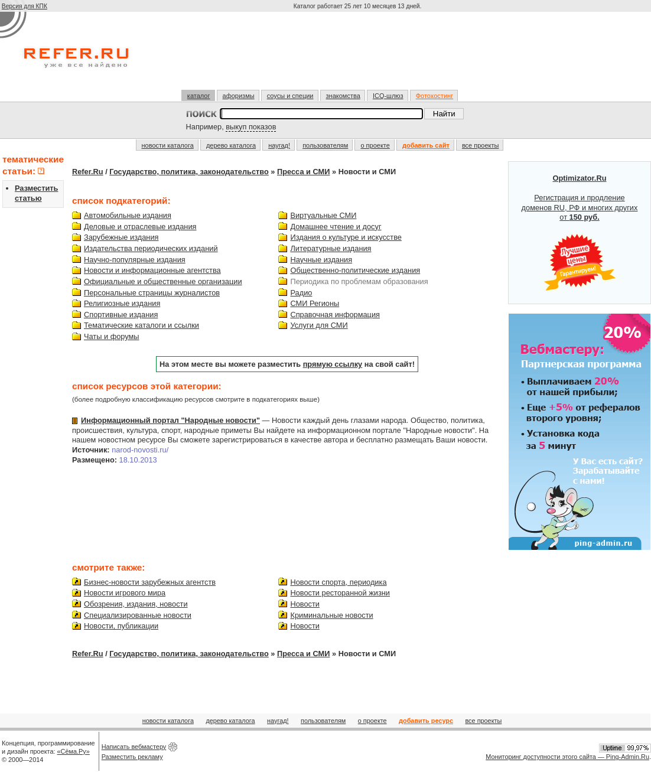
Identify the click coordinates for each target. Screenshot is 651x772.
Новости (305, 604)
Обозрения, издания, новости (136, 604)
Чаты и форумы (111, 336)
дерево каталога (231, 145)
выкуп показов (251, 126)
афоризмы (239, 95)
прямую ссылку (333, 364)
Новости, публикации (121, 625)
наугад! (279, 145)
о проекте (374, 145)
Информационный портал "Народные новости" (170, 420)
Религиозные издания (122, 303)
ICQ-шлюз (388, 95)
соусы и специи (290, 95)
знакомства (343, 95)
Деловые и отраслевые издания (140, 226)
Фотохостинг (434, 95)
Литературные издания (330, 248)
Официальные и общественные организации (163, 281)
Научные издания (321, 259)
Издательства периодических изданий (151, 248)
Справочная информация (335, 314)
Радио (301, 292)
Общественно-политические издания (355, 270)
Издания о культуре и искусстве (345, 237)
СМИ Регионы (314, 303)
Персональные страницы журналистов (152, 292)
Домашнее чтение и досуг (335, 226)
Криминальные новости (331, 615)
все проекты (480, 145)
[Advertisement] (359, 55)
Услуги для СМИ (318, 325)
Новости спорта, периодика (338, 582)
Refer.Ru (87, 171)
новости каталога (168, 145)
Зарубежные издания (121, 237)
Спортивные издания (121, 314)
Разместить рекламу (132, 756)
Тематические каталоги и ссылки (141, 325)
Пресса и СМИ (303, 171)
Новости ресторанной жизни (340, 592)
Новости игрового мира (124, 592)
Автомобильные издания (127, 215)
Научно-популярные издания (134, 259)
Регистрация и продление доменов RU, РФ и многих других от (580, 233)
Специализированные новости (137, 615)
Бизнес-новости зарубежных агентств (150, 582)
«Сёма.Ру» (73, 751)
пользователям (325, 145)
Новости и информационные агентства (152, 270)
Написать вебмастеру (134, 746)
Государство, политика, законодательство (189, 171)
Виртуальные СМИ (323, 215)
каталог (198, 95)
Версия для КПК (24, 6)
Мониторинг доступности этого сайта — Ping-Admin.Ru (567, 756)
